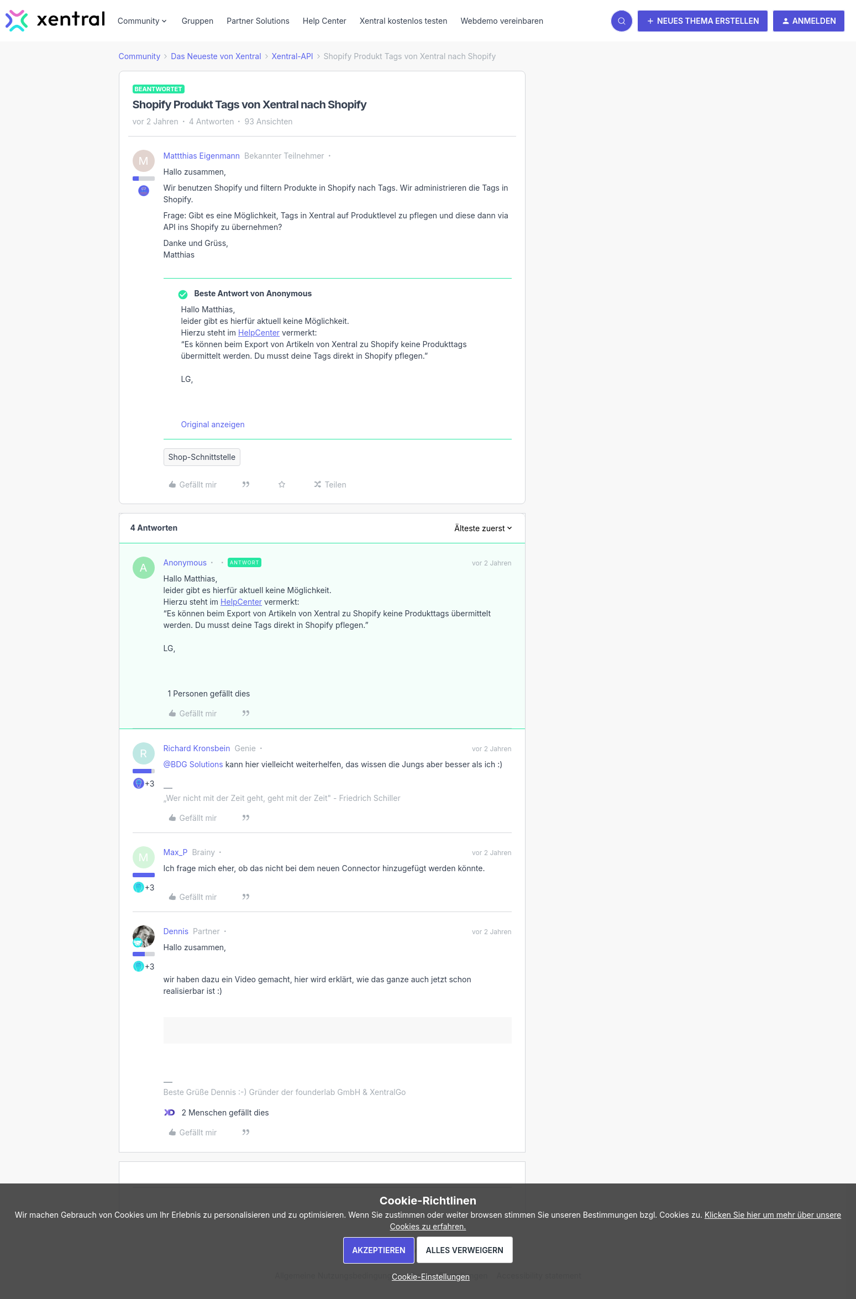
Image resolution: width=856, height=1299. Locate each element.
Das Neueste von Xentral (216, 56)
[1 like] (207, 693)
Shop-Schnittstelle (202, 457)
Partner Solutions (258, 20)
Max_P (176, 852)
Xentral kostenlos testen (404, 20)
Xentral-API (292, 56)
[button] (702, 21)
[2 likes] (216, 1112)
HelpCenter (259, 332)
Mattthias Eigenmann (202, 155)
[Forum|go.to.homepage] (55, 21)
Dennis (176, 931)
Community (140, 56)
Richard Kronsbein (197, 748)
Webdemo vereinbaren (501, 20)
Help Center (324, 20)
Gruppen (198, 20)
